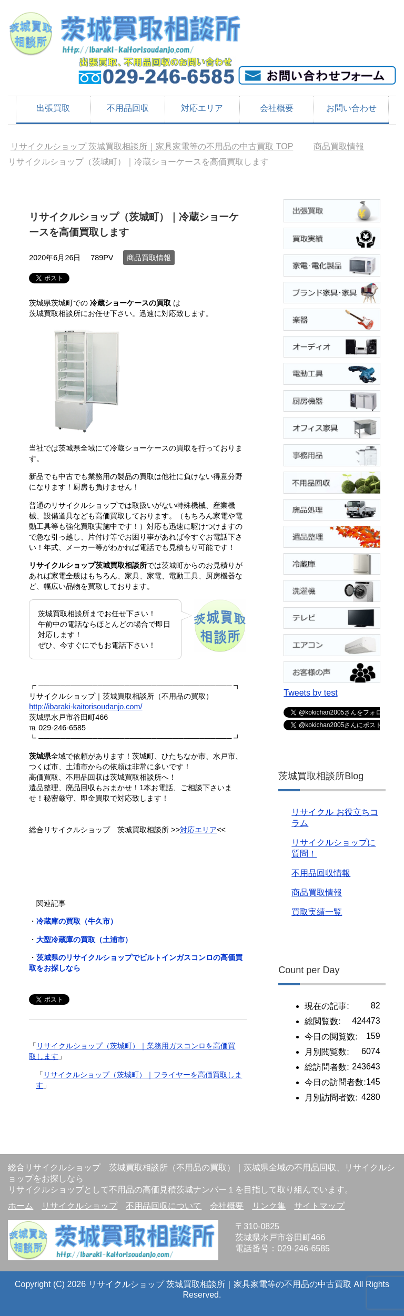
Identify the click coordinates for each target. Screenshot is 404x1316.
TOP (152, 146)
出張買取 (53, 108)
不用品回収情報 (320, 873)
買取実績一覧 (316, 911)
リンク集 (269, 1205)
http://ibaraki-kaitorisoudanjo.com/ (85, 706)
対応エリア (202, 108)
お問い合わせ (351, 108)
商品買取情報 (149, 257)
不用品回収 (128, 108)
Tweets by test (310, 692)
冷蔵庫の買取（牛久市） (76, 921)
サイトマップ (319, 1205)
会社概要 (277, 108)
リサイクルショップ (79, 1205)
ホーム (20, 1205)
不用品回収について (163, 1205)
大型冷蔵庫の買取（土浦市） (84, 939)
